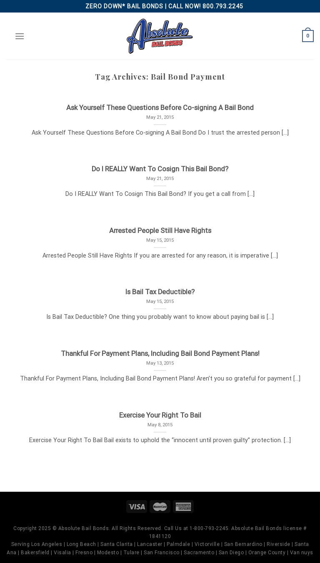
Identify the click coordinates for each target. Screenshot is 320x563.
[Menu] (20, 36)
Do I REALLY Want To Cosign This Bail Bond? (160, 169)
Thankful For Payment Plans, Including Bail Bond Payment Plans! (160, 354)
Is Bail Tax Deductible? (160, 292)
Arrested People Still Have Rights (160, 231)
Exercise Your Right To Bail (160, 415)
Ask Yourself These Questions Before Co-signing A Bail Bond (160, 108)
